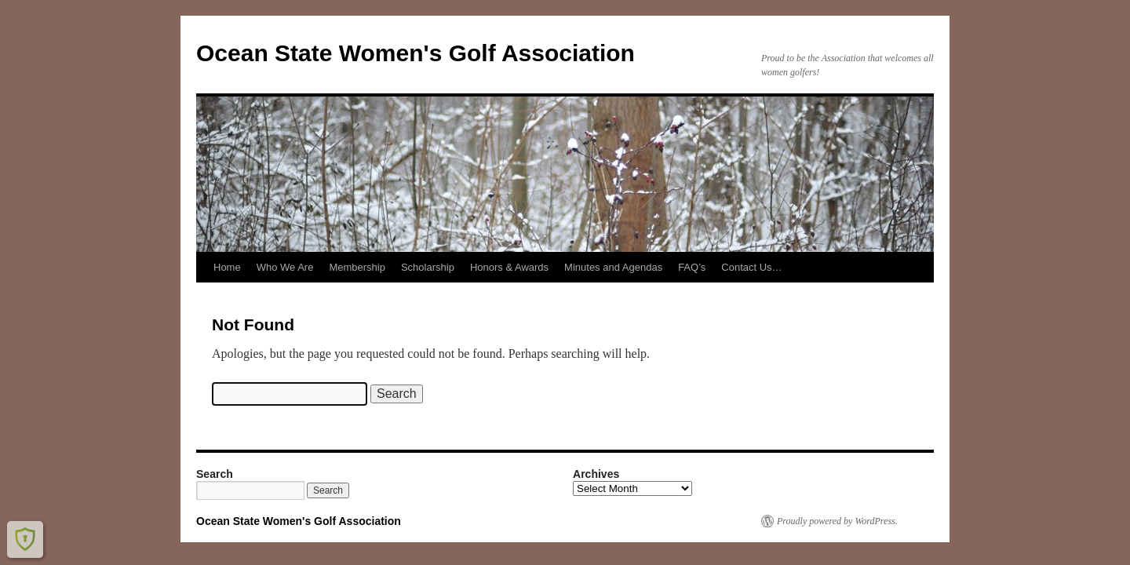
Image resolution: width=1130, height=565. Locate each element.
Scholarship (427, 267)
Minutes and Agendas (613, 267)
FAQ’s (691, 267)
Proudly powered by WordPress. (837, 521)
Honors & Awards (509, 267)
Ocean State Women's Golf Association (415, 53)
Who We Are (285, 267)
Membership (357, 267)
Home (227, 267)
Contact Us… (751, 267)
